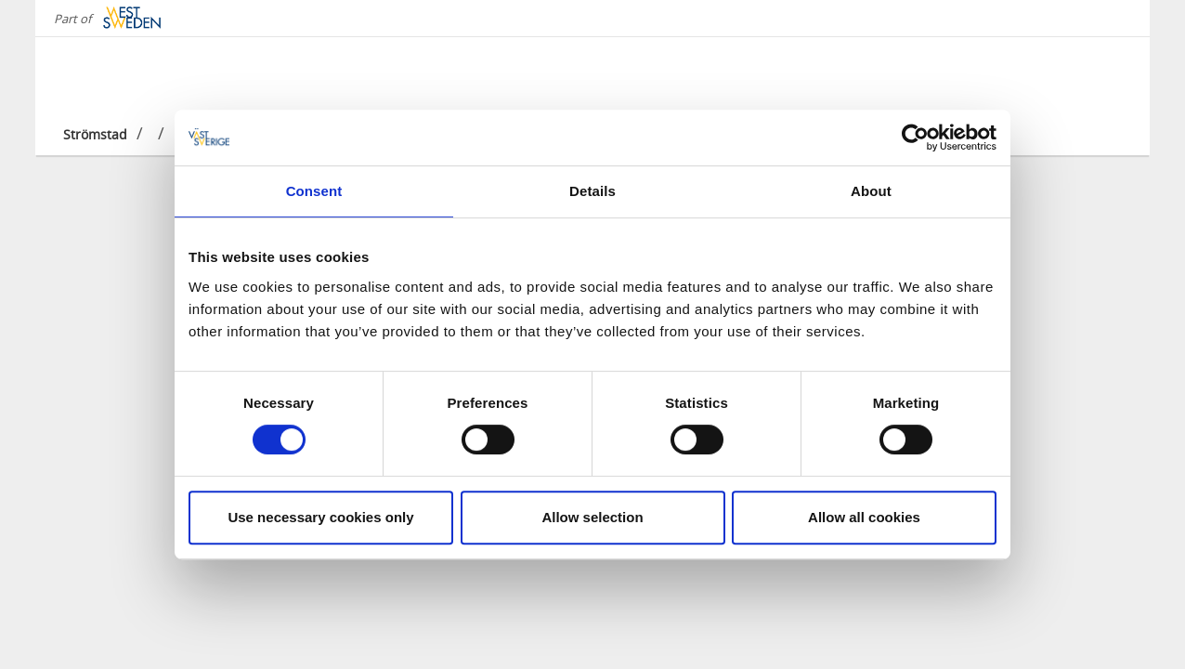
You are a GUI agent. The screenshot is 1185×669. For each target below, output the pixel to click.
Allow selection (592, 517)
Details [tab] (592, 191)
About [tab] (871, 191)
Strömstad (95, 134)
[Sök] (1107, 73)
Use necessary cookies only (320, 517)
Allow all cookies (864, 517)
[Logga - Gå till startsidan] (128, 74)
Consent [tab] (314, 191)
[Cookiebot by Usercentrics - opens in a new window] (915, 137)
